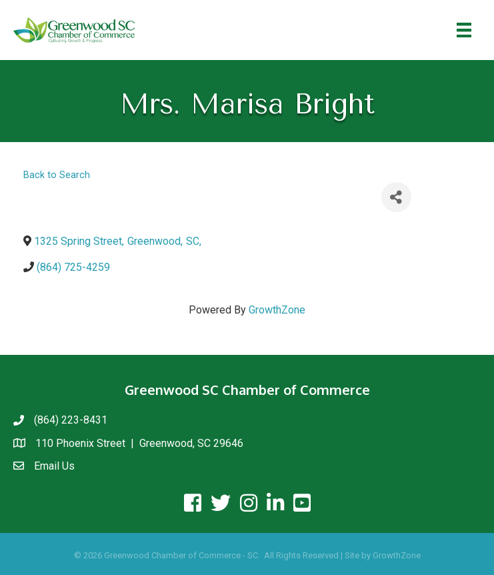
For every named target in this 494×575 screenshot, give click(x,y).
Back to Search (56, 175)
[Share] (396, 197)
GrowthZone (277, 310)
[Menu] (464, 30)
